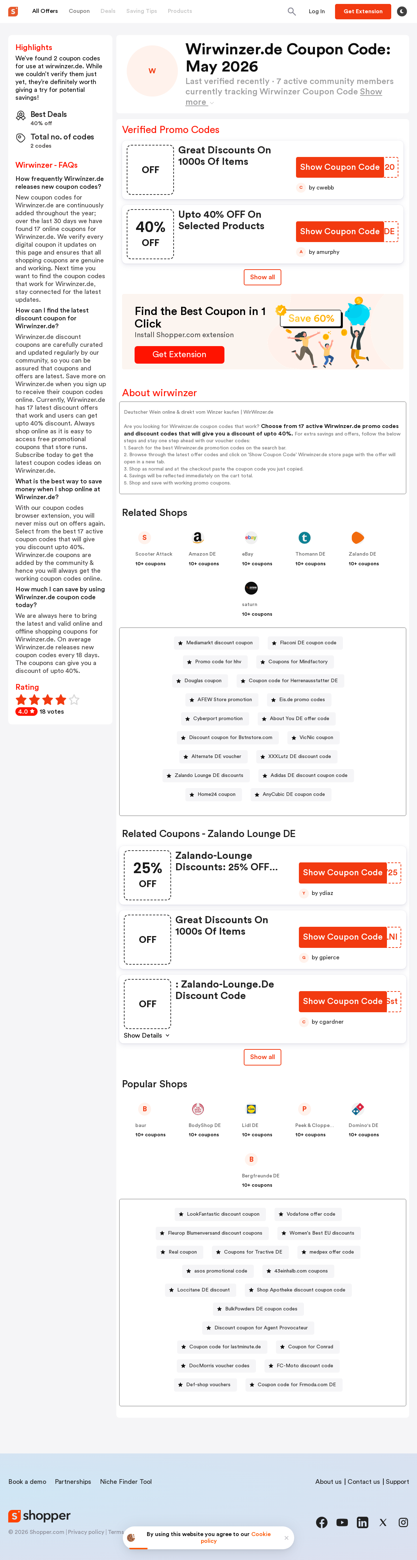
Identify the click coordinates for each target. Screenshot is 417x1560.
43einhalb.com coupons (301, 1271)
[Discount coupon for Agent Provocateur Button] (258, 1328)
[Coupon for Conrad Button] (308, 1347)
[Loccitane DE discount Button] (200, 1290)
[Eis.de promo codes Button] (299, 700)
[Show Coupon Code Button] (340, 167)
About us (328, 1481)
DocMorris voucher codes (219, 1365)
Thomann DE (310, 554)
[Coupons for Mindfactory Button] (295, 662)
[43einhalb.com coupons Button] (298, 1271)
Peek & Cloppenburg (319, 1125)
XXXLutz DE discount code (299, 756)
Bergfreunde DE (261, 1175)
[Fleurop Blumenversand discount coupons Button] (212, 1233)
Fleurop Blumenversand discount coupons (215, 1233)
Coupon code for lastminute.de (225, 1346)
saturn (249, 604)
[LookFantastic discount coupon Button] (220, 1214)
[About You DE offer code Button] (297, 718)
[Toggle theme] (402, 11)
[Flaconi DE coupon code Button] (305, 643)
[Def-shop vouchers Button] (205, 1385)
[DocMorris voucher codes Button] (216, 1366)
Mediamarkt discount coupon (219, 642)
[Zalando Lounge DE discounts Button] (206, 775)
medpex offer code (332, 1252)
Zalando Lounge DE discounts (209, 775)
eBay (247, 554)
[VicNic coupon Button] (313, 737)
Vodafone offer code (311, 1214)
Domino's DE (363, 1125)
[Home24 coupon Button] (213, 794)
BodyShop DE (205, 1125)
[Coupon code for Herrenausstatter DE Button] (290, 681)
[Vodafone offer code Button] (308, 1214)
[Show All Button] (262, 1057)
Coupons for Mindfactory (298, 661)
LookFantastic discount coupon (223, 1214)
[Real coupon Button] (179, 1252)
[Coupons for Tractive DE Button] (250, 1252)
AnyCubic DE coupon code (294, 794)
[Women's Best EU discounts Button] (319, 1233)
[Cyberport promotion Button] (215, 718)
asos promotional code (220, 1271)
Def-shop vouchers (208, 1384)
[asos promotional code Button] (218, 1271)
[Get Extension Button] (179, 355)
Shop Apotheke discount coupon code (301, 1290)
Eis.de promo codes (302, 699)
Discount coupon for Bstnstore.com (230, 737)
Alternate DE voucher (216, 756)
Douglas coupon (203, 680)
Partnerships (73, 1481)
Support (397, 1481)
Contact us (364, 1481)
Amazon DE (202, 554)
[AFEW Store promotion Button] (221, 700)
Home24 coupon (217, 794)
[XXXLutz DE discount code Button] (297, 756)
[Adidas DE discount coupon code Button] (306, 775)
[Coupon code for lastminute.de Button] (222, 1347)
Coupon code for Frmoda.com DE (297, 1384)
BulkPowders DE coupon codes (261, 1309)
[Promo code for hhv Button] (215, 662)
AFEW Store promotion (225, 699)
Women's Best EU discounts (322, 1233)
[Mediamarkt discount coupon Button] (216, 643)
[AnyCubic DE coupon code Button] (291, 794)
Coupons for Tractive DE (253, 1252)
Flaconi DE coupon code (308, 642)
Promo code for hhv (218, 661)
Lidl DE (250, 1125)
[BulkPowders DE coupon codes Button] (258, 1309)
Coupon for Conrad (310, 1346)
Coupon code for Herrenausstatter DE (293, 680)
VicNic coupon (316, 737)
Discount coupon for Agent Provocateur (261, 1327)
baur (140, 1125)
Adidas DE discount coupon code (309, 775)
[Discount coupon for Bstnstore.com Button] (228, 737)
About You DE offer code (299, 718)
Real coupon (183, 1252)
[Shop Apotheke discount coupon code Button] (298, 1290)
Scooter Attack (154, 554)
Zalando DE (362, 554)
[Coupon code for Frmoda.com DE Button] (294, 1385)
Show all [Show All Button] (262, 277)
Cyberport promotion (218, 718)
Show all (262, 1057)
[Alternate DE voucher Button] (213, 756)
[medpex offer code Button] (328, 1252)
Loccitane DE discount (203, 1290)
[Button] (317, 11)
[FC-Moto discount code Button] (302, 1366)
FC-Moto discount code (305, 1365)
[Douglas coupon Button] (200, 681)
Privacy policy (86, 1532)
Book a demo (27, 1481)
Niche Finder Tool (126, 1481)
